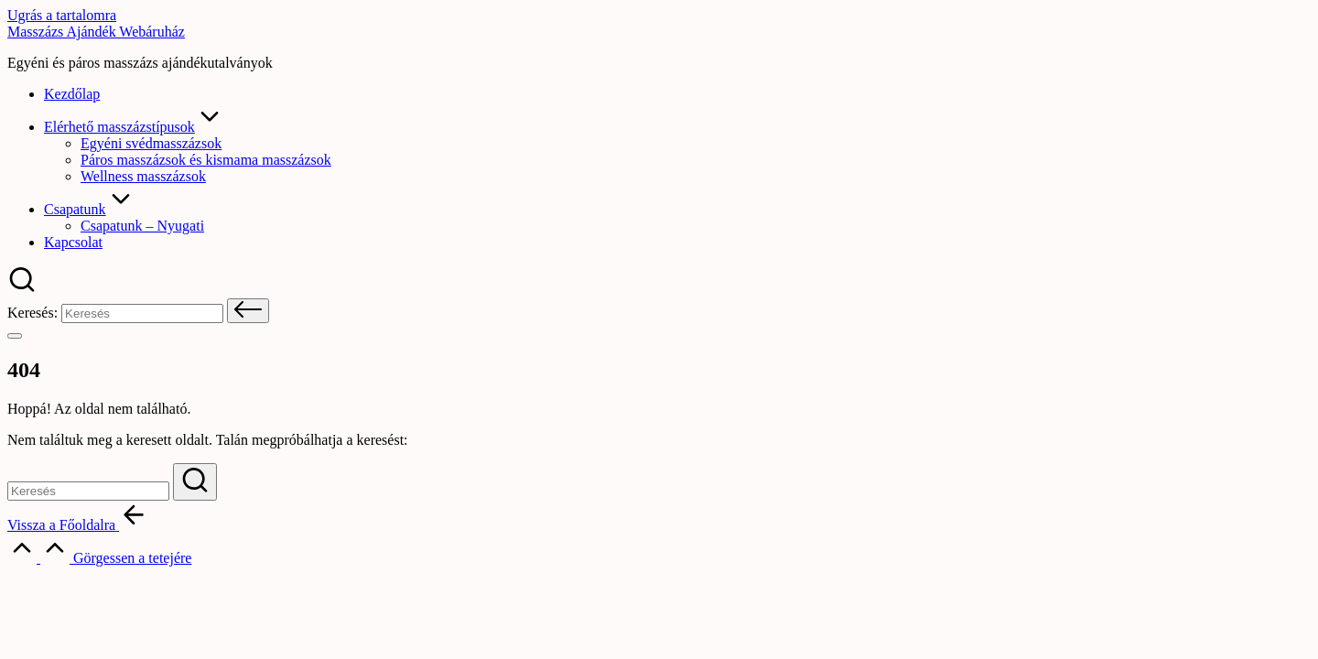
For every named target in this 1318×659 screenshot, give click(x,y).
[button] (248, 310)
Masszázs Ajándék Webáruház (96, 31)
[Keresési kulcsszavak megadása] (88, 491)
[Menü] (14, 336)
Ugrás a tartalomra (61, 15)
